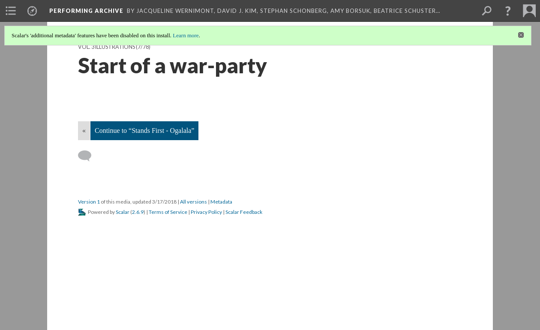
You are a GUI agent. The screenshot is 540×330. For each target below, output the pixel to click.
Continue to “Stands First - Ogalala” (144, 130)
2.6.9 (138, 212)
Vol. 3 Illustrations (106, 47)
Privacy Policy (206, 212)
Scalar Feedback (243, 212)
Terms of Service (168, 212)
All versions (193, 201)
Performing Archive (86, 10)
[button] (508, 10)
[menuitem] (10, 10)
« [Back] (84, 130)
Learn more (185, 35)
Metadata (221, 201)
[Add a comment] (88, 156)
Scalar (122, 212)
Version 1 (89, 201)
